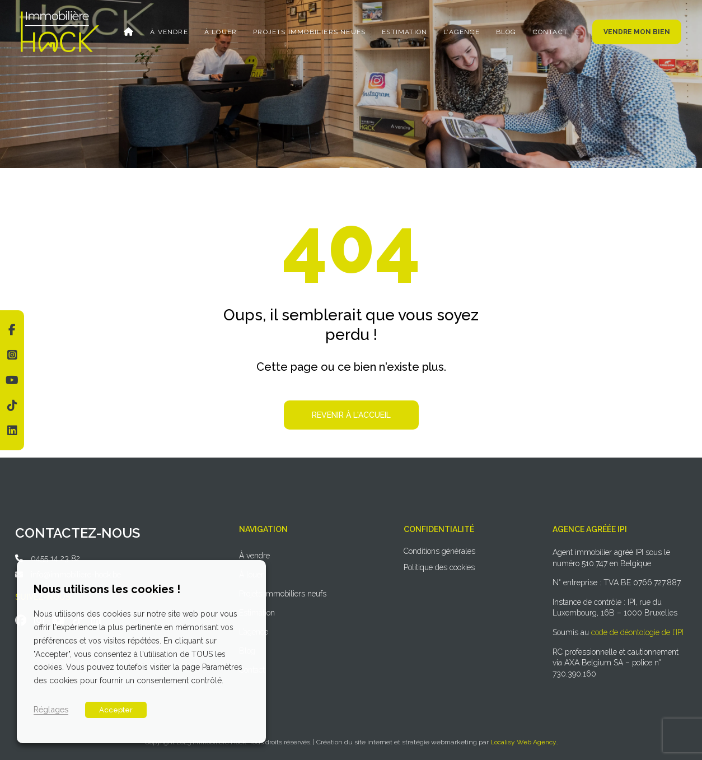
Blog (506, 32)
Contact (550, 32)
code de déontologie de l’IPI (637, 632)
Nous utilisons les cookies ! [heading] (107, 589)
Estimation (404, 32)
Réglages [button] (51, 709)
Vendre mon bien (636, 32)
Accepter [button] (116, 710)
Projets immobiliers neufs (309, 32)
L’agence (461, 32)
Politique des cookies (439, 567)
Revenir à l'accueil (351, 415)
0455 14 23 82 (55, 558)
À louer (220, 32)
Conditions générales (439, 551)
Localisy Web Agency (523, 742)
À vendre (169, 32)
